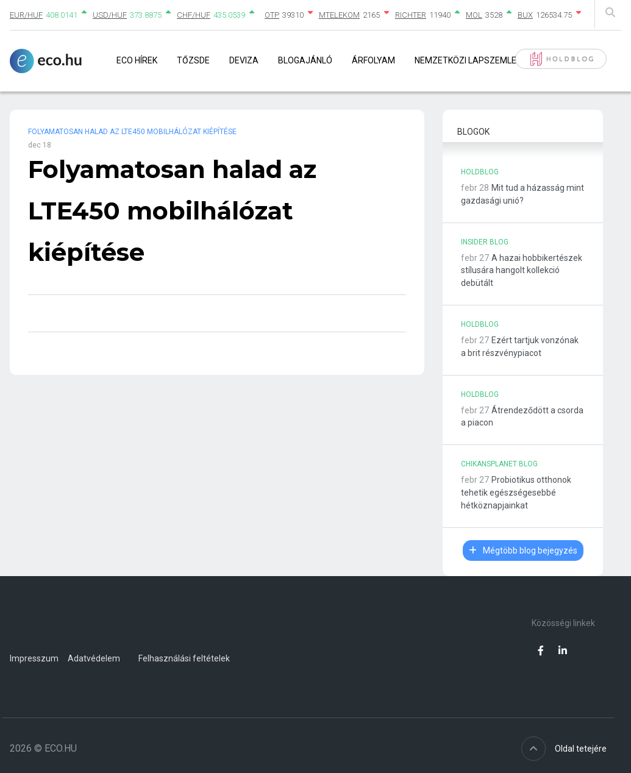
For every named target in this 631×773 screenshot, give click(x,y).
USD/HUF (110, 15)
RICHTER (410, 15)
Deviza (243, 60)
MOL (474, 15)
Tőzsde (193, 60)
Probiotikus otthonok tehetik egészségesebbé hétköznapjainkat (516, 492)
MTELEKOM (339, 15)
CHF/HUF (193, 15)
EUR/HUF (26, 15)
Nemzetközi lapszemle (465, 60)
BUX (525, 15)
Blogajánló (305, 60)
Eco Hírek (136, 60)
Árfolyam (373, 60)
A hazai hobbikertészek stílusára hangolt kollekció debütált (521, 270)
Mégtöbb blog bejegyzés (523, 550)
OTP (272, 15)
